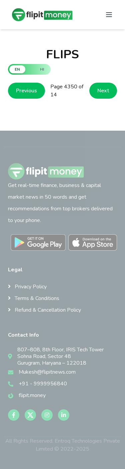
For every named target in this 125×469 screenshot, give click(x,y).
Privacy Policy (27, 286)
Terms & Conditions (33, 298)
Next (103, 90)
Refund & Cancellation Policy (44, 310)
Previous (26, 90)
